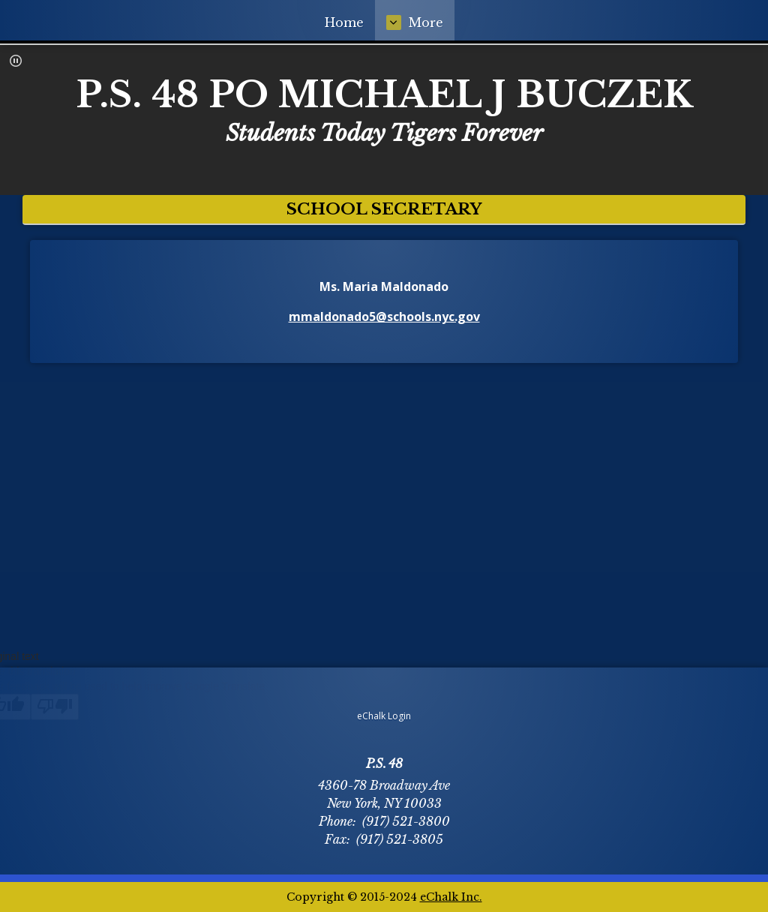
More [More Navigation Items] (524, 22)
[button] (16, 61)
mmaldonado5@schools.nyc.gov (384, 316)
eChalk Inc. (451, 897)
